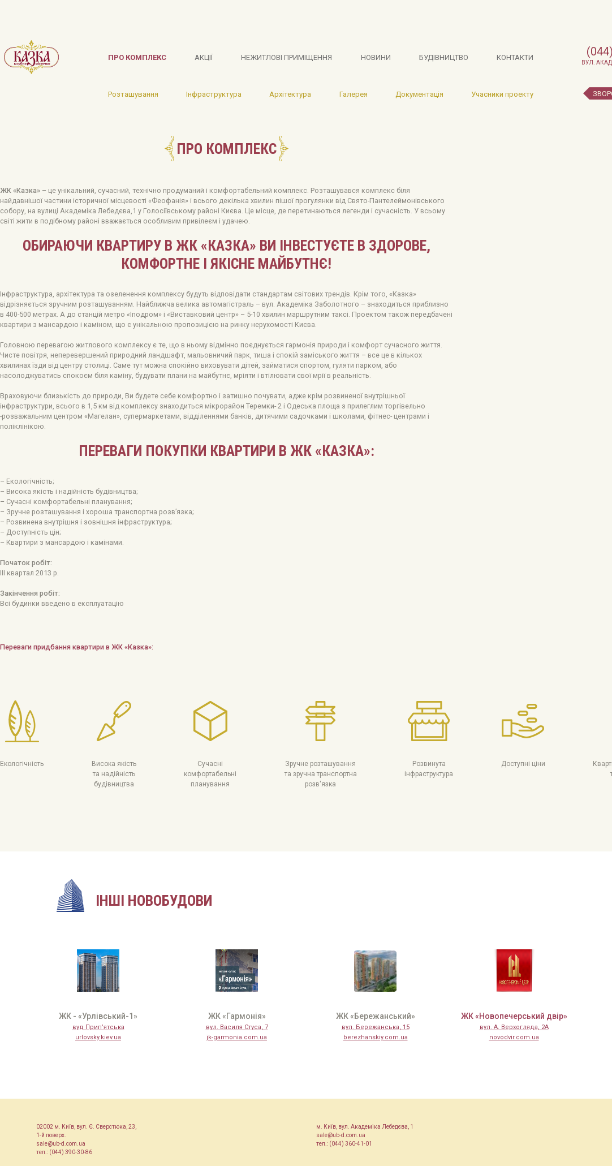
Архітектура (290, 94)
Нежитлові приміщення (286, 57)
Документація (419, 94)
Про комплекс (137, 57)
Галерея (353, 94)
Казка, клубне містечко (31, 57)
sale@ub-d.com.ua (60, 1144)
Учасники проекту (502, 94)
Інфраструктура (214, 94)
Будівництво (443, 57)
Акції (204, 57)
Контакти (515, 57)
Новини (376, 57)
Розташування (133, 94)
